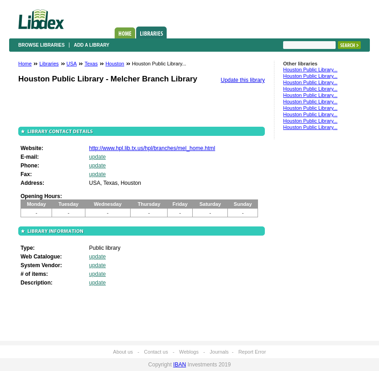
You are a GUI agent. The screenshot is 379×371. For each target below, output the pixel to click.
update (97, 157)
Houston (114, 63)
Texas (91, 63)
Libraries (151, 32)
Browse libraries (41, 45)
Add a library (92, 45)
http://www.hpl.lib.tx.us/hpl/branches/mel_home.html (152, 148)
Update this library (243, 80)
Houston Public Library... (310, 69)
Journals (219, 352)
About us (123, 352)
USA (72, 63)
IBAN (179, 364)
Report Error (252, 352)
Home (125, 32)
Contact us (156, 352)
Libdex (41, 19)
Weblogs (189, 352)
